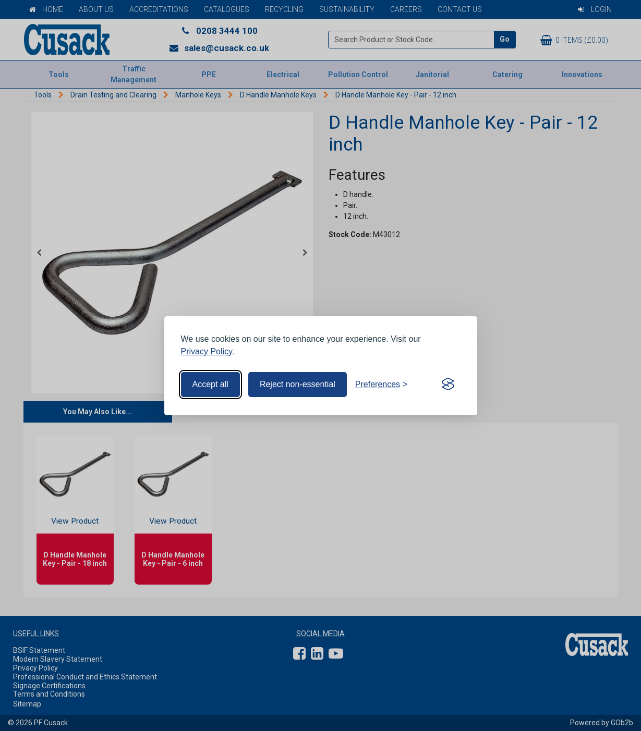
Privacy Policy (207, 351)
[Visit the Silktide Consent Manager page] (448, 384)
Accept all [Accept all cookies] (210, 384)
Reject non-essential (297, 384)
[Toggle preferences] (381, 384)
